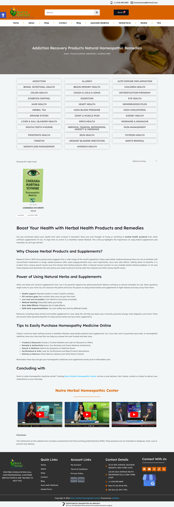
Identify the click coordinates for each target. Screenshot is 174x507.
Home (16, 23)
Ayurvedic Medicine (100, 23)
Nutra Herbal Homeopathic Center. (85, 498)
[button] (3, 15)
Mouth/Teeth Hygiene (39, 127)
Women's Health (87, 147)
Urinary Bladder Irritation (87, 141)
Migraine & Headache (134, 121)
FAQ (159, 23)
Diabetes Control (39, 98)
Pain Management (135, 127)
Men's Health (87, 121)
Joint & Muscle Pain (87, 116)
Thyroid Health (135, 135)
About (31, 23)
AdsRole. (115, 498)
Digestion (87, 98)
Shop (46, 23)
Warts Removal (134, 141)
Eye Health (134, 98)
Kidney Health (135, 116)
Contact (63, 23)
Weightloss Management (39, 147)
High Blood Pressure (87, 110)
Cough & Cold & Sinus (87, 93)
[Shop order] (144, 161)
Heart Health (87, 104)
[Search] (97, 12)
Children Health (134, 87)
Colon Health (39, 93)
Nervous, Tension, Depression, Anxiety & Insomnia (87, 128)
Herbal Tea (39, 110)
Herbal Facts (125, 23)
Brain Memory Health (87, 87)
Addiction (39, 81)
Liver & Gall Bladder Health (39, 121)
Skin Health (87, 135)
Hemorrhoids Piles (135, 104)
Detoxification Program (134, 93)
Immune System (39, 116)
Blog (79, 23)
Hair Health (39, 104)
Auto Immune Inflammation (135, 81)
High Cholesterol (135, 110)
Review (144, 23)
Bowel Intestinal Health (39, 87)
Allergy (87, 81)
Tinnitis (39, 141)
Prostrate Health (39, 135)
